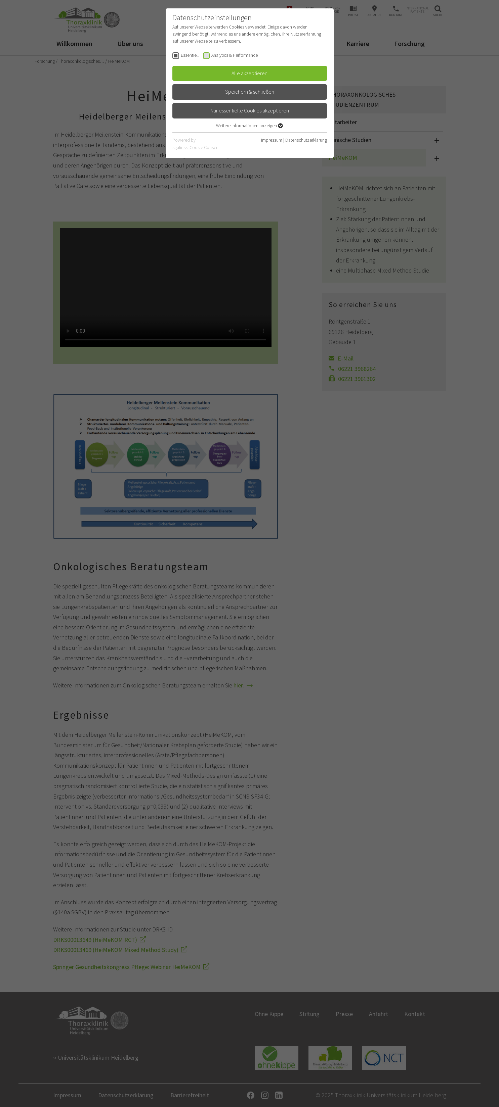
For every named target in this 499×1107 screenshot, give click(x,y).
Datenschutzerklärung (306, 140)
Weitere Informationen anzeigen (249, 126)
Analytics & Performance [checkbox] (234, 55)
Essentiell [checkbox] (190, 55)
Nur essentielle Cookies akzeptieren (249, 110)
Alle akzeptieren (249, 73)
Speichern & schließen (249, 91)
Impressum (271, 140)
